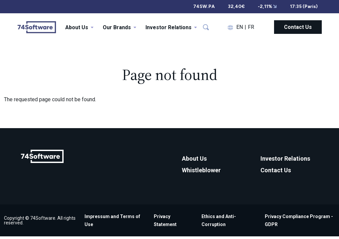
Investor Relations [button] (171, 27)
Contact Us (298, 27)
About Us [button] (79, 27)
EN (239, 27)
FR (251, 27)
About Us (194, 158)
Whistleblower (201, 170)
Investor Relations (285, 158)
